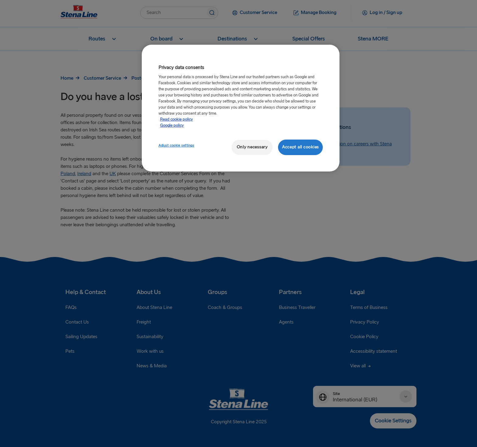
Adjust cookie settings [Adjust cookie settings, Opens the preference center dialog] (176, 145)
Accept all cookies (300, 147)
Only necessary (252, 147)
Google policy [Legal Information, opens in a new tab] (172, 125)
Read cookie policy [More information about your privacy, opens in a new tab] (176, 119)
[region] (240, 108)
